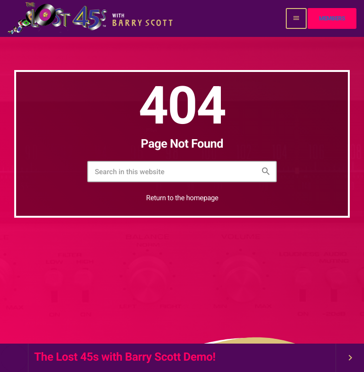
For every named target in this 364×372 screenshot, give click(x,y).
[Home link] (91, 18)
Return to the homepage (182, 198)
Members (332, 18)
